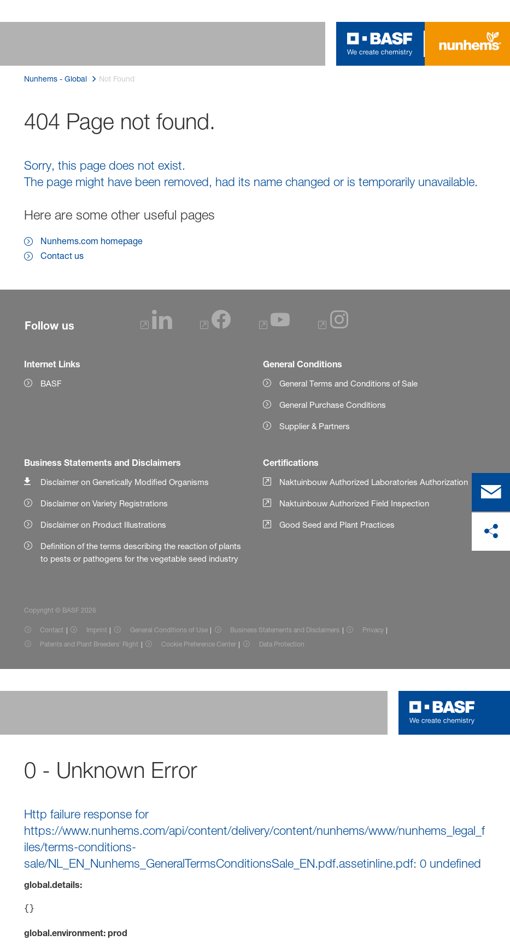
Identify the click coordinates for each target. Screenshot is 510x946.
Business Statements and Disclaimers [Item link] (284, 630)
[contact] (491, 492)
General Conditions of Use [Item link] (169, 630)
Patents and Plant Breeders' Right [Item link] (89, 644)
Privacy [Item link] (373, 630)
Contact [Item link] (51, 630)
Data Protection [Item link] (281, 644)
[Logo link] (380, 44)
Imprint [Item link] (96, 630)
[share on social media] (491, 531)
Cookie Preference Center (198, 644)
